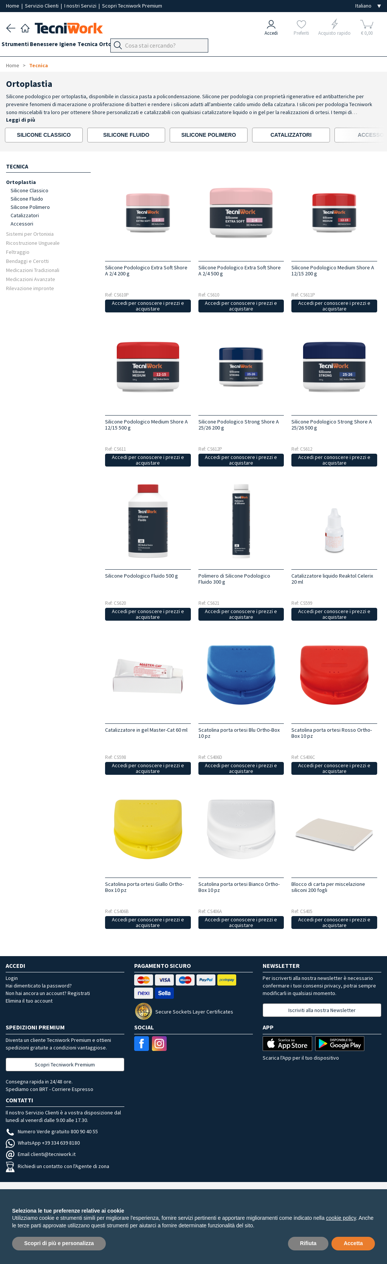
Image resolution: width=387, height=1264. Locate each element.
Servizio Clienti (42, 5)
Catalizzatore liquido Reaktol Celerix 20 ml (332, 579)
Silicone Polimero (30, 207)
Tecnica (106, 45)
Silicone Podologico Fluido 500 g (141, 576)
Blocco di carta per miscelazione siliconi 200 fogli (328, 887)
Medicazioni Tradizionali (32, 270)
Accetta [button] (353, 1243)
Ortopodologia (141, 45)
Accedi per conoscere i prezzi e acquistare (148, 306)
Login (12, 978)
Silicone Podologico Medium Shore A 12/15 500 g (146, 425)
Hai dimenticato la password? (39, 985)
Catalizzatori (25, 215)
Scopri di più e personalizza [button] (59, 1243)
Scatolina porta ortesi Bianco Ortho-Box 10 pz (239, 887)
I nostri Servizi (81, 5)
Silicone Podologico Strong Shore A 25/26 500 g (331, 425)
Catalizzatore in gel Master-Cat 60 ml (146, 730)
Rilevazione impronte (30, 288)
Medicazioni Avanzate (30, 279)
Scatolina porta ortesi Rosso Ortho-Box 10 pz (331, 733)
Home (13, 5)
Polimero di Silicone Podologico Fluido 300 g (234, 579)
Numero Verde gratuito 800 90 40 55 (52, 1131)
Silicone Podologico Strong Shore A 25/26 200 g (238, 425)
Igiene (81, 45)
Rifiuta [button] (308, 1243)
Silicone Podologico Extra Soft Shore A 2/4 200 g (146, 270)
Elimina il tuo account (29, 1000)
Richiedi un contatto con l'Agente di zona (57, 1166)
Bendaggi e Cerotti (27, 261)
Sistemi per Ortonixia (30, 233)
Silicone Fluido (27, 199)
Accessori (22, 224)
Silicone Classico (29, 190)
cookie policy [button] (341, 1218)
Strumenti (19, 45)
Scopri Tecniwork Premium (132, 5)
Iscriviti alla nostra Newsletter (322, 1010)
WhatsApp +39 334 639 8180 (43, 1142)
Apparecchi (181, 45)
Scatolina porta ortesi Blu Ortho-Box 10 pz (239, 733)
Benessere (53, 45)
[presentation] (359, 135)
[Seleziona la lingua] (368, 6)
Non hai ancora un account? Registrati (48, 993)
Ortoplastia (21, 182)
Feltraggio (17, 252)
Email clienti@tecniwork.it (41, 1154)
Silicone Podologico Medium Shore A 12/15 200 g (332, 270)
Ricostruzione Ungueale (33, 243)
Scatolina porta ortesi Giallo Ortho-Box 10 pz (144, 887)
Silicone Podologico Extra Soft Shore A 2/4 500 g (239, 270)
